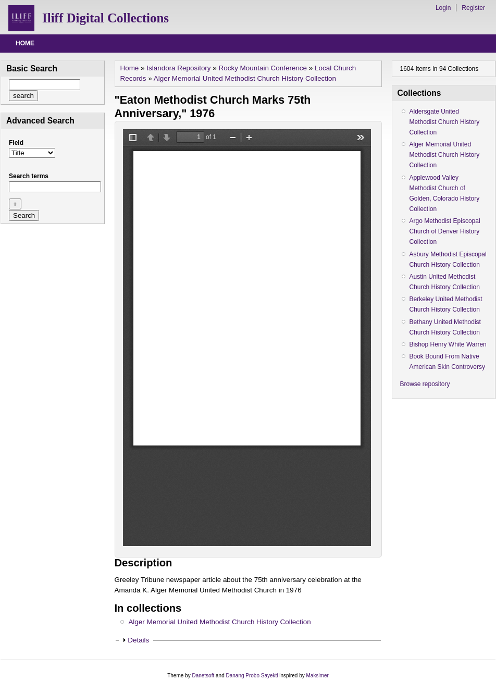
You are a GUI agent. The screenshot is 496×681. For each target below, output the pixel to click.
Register (473, 7)
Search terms (28, 176)
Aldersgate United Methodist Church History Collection (445, 122)
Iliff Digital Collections (105, 18)
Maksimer (317, 675)
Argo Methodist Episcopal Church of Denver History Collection (445, 231)
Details (138, 640)
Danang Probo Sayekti (252, 675)
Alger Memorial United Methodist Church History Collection (245, 78)
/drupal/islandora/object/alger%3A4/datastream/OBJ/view (247, 337)
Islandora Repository (178, 68)
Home (25, 43)
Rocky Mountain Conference (263, 68)
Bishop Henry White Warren (448, 344)
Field (16, 142)
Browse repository (425, 384)
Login (443, 7)
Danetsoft (203, 675)
